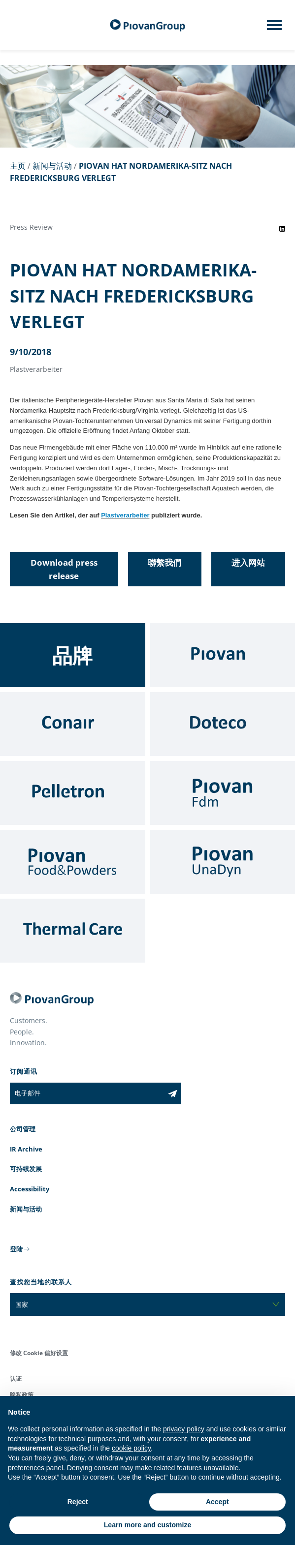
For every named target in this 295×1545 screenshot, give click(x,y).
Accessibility (29, 1188)
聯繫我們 (164, 562)
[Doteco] (222, 724)
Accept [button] (217, 1502)
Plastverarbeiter (125, 515)
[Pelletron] (72, 793)
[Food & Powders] (72, 862)
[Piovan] (222, 655)
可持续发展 (26, 1168)
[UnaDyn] (222, 862)
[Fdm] (222, 793)
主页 (18, 165)
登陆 (16, 1248)
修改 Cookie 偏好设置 (39, 1353)
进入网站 (248, 562)
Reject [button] (77, 1502)
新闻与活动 (52, 165)
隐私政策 (21, 1395)
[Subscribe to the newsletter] (172, 1093)
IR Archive (26, 1149)
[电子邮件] (87, 1093)
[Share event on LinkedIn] (282, 229)
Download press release (64, 569)
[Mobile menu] (274, 28)
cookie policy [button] (131, 1448)
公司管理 (22, 1128)
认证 (16, 1378)
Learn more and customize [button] (147, 1525)
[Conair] (72, 724)
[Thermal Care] (72, 931)
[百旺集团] (148, 25)
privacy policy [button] (183, 1429)
